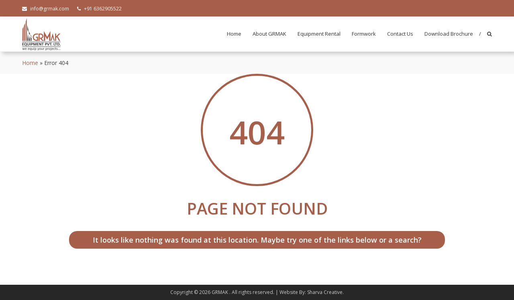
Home (234, 33)
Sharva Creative (325, 292)
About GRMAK (269, 33)
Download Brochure (448, 33)
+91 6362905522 (99, 8)
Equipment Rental (319, 33)
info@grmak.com (45, 8)
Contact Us (400, 33)
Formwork (364, 33)
